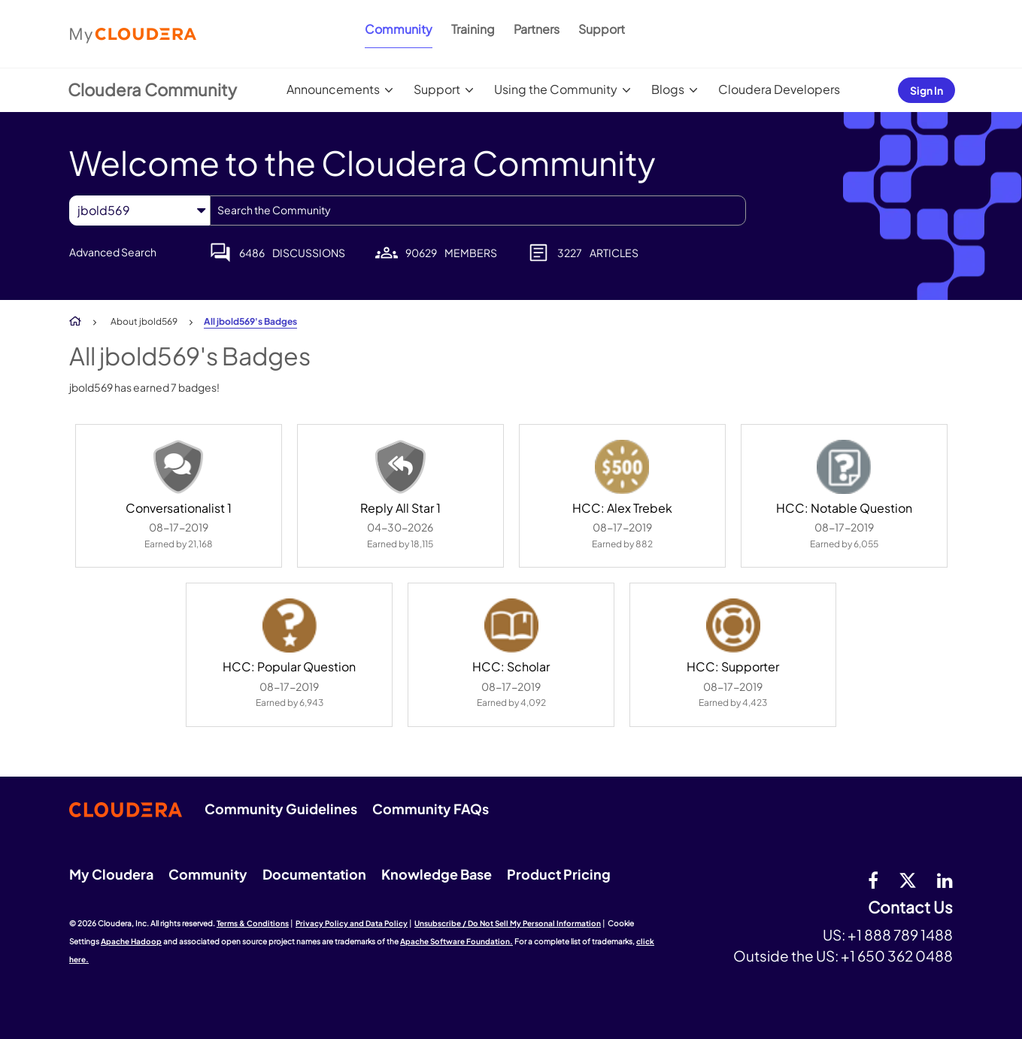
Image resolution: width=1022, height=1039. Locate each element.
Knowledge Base (436, 874)
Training (473, 29)
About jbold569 (144, 321)
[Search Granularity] (139, 210)
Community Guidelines (281, 808)
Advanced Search (112, 252)
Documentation (314, 874)
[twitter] (907, 879)
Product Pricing (559, 874)
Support (601, 29)
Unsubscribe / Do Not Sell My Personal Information (507, 923)
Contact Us (910, 907)
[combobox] (478, 210)
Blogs (667, 89)
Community (398, 29)
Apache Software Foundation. (456, 941)
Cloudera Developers (779, 89)
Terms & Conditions (253, 923)
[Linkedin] (945, 879)
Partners (537, 29)
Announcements (333, 89)
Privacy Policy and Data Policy (352, 923)
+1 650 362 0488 (897, 956)
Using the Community (555, 89)
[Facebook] (873, 879)
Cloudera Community (152, 89)
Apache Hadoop (131, 941)
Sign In (926, 90)
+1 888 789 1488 (900, 934)
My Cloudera (111, 874)
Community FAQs (430, 808)
